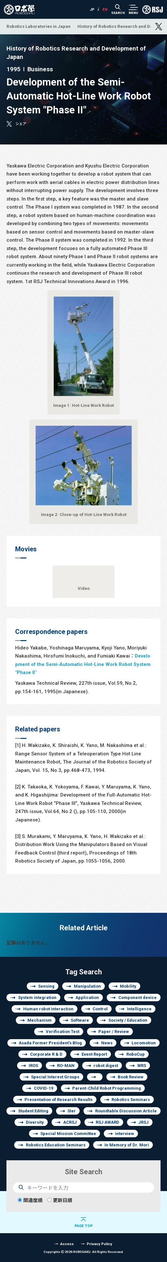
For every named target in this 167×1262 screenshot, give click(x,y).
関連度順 (30, 1200)
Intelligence (139, 1009)
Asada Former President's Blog (50, 1043)
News (107, 1043)
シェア (20, 123)
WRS (141, 1065)
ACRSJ (70, 1122)
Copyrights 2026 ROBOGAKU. (84, 1251)
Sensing (46, 986)
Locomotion (144, 1043)
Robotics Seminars (131, 1099)
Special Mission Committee (68, 1133)
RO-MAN (65, 1065)
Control (100, 1009)
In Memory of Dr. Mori (126, 1145)
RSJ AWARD (107, 1122)
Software (80, 1020)
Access (67, 1243)
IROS (33, 1065)
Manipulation (87, 986)
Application (87, 997)
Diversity (35, 1122)
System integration (37, 997)
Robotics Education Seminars (55, 1145)
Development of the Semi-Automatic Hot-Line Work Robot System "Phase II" (83, 664)
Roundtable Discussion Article (126, 1111)
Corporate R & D (46, 1054)
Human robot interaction (48, 1009)
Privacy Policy (99, 1243)
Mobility (128, 986)
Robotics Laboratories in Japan (38, 26)
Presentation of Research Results (59, 1099)
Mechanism (39, 1020)
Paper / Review (113, 1031)
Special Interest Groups (55, 1077)
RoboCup (135, 1054)
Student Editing (33, 1111)
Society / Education (127, 1020)
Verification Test (62, 1031)
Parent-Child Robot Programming (106, 1088)
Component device (137, 997)
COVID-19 (43, 1088)
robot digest (105, 1065)
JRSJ (143, 1122)
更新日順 (59, 1200)
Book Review (130, 1077)
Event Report (94, 1054)
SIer (71, 1111)
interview (124, 1133)
